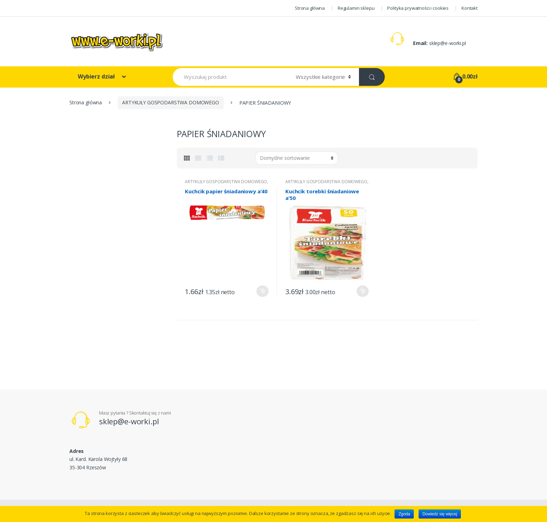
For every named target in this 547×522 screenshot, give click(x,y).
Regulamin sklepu (356, 8)
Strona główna (310, 8)
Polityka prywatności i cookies (418, 8)
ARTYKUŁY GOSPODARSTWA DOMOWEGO (170, 102)
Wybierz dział (97, 76)
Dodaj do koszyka (262, 291)
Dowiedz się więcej (439, 514)
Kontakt (470, 8)
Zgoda (404, 514)
